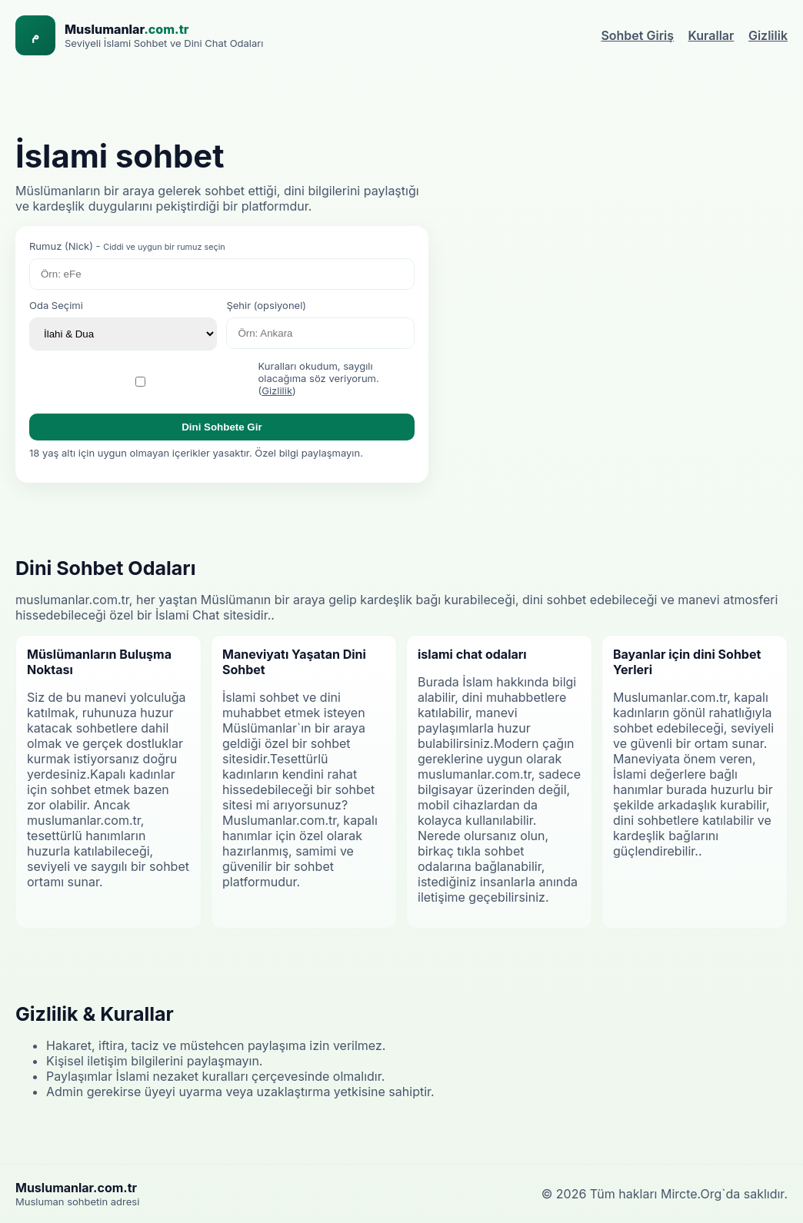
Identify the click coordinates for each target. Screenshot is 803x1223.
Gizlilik (768, 35)
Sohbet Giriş (637, 35)
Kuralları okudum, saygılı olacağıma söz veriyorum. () (318, 378)
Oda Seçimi (56, 305)
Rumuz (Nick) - (127, 246)
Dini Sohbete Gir (222, 427)
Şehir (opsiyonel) (266, 305)
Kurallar (711, 35)
